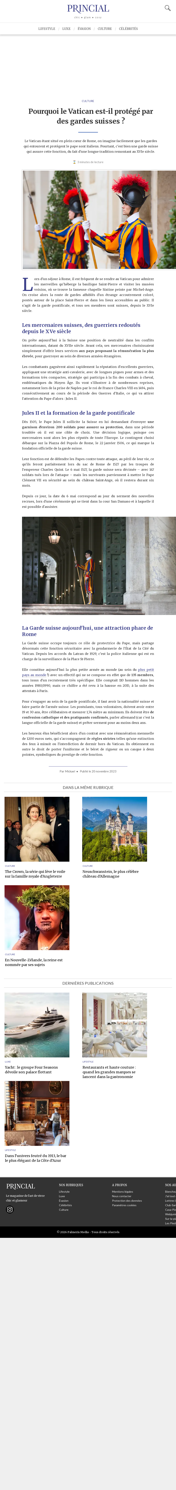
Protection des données (127, 1200)
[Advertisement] (88, 63)
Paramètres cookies (124, 1205)
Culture (105, 29)
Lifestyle (46, 29)
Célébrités (128, 29)
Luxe (66, 29)
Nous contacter (121, 1196)
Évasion (84, 29)
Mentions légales (122, 1191)
